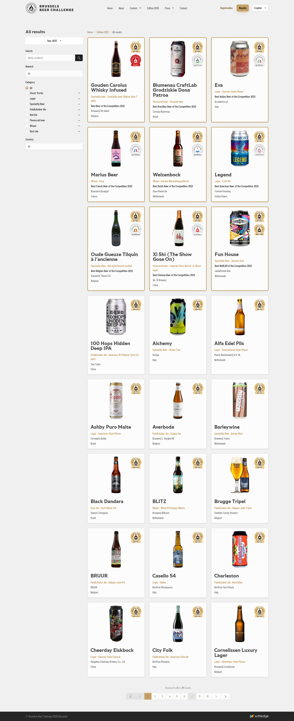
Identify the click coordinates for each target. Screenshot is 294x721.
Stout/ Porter (36, 93)
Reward (29, 66)
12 (207, 696)
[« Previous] (225, 696)
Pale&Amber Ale (38, 109)
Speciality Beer (37, 104)
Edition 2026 (153, 8)
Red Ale (33, 114)
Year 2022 (52, 40)
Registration (226, 8)
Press (167, 8)
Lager (33, 98)
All (31, 88)
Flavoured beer (37, 120)
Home (110, 8)
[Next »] (216, 696)
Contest (133, 8)
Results (242, 8)
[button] (27, 92)
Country (30, 139)
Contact (183, 8)
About (121, 8)
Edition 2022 (103, 32)
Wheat (33, 125)
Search (29, 50)
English (258, 8)
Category (30, 82)
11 (199, 696)
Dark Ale (34, 131)
